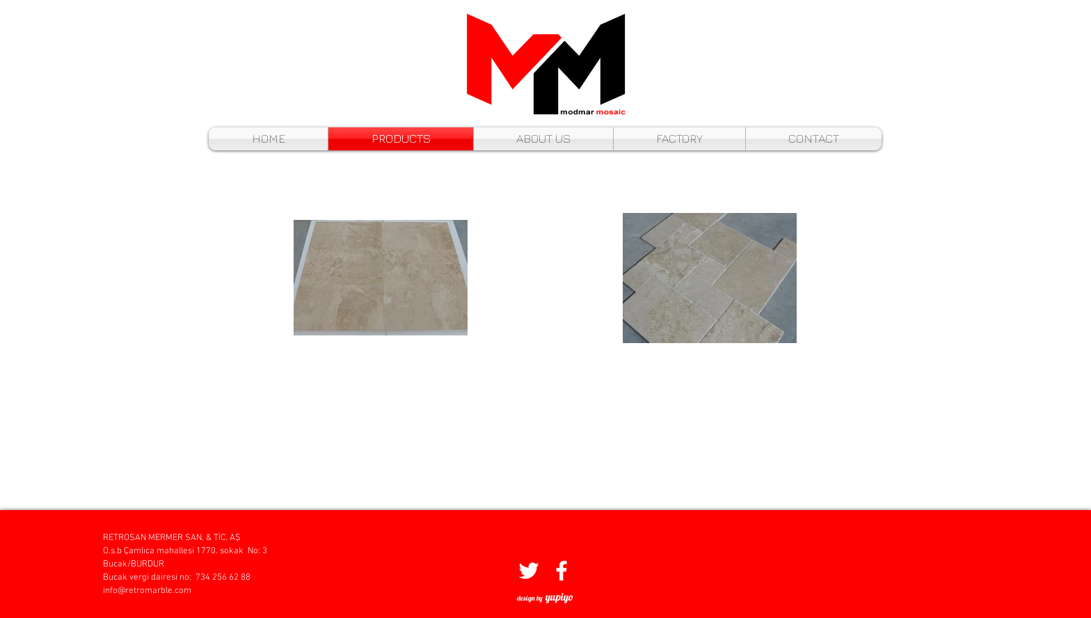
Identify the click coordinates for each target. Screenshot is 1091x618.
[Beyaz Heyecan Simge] (529, 570)
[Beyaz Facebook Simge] (561, 570)
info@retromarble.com (147, 590)
